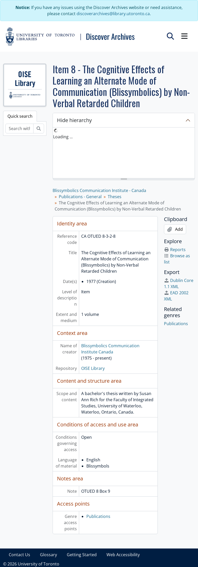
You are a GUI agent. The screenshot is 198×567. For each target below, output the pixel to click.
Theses (114, 196)
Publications (98, 516)
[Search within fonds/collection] (19, 128)
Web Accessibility (123, 554)
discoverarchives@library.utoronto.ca (113, 13)
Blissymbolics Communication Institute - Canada (99, 190)
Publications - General (80, 196)
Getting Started (82, 554)
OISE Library (93, 368)
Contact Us (19, 554)
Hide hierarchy (74, 120)
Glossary (48, 554)
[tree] (124, 153)
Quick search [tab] (19, 116)
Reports (175, 249)
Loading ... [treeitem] (63, 137)
